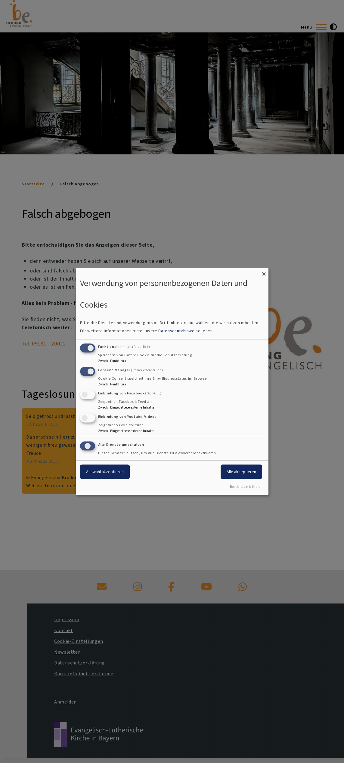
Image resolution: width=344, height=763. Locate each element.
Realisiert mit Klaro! (246, 486)
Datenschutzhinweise (179, 330)
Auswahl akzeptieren (105, 472)
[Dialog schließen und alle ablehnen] (263, 272)
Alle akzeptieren (241, 472)
